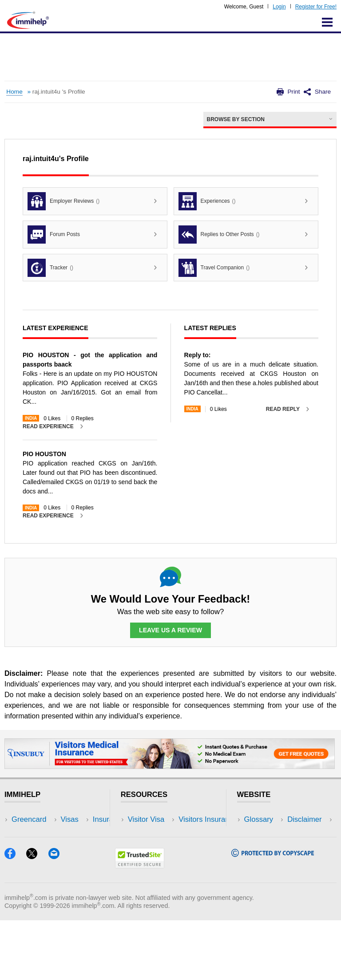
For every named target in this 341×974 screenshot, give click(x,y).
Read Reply (283, 409)
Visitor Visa (146, 820)
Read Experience (48, 426)
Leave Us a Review (170, 630)
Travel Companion (214, 268)
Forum (22, 860)
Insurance (28, 846)
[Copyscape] (272, 907)
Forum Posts (54, 234)
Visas (20, 833)
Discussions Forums (161, 860)
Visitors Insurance (157, 833)
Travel (81, 833)
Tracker (50, 268)
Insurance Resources (163, 873)
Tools (80, 860)
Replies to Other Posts (219, 234)
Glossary (259, 820)
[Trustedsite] (139, 919)
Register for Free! (316, 7)
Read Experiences (158, 846)
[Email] (58, 910)
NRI (77, 846)
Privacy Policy (267, 846)
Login (279, 7)
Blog (78, 873)
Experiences (207, 201)
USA (79, 820)
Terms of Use (266, 860)
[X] (37, 910)
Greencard (29, 820)
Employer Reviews (63, 201)
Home (14, 91)
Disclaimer (261, 833)
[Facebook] (15, 910)
